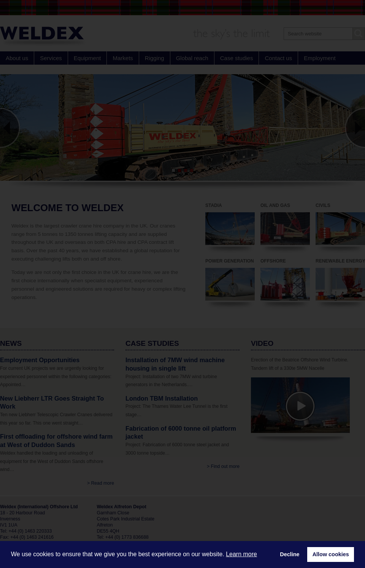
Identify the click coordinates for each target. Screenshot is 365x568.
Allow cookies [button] (331, 554)
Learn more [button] (241, 554)
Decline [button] (289, 554)
